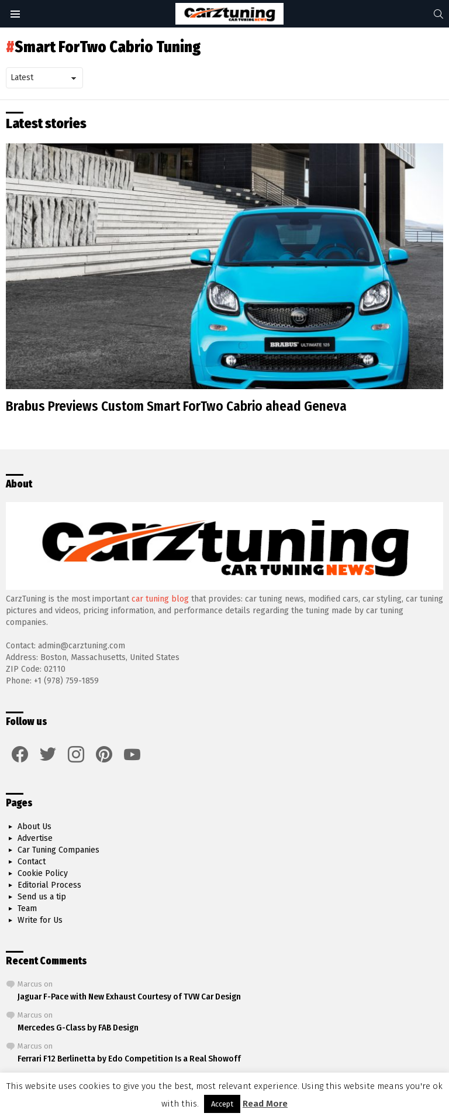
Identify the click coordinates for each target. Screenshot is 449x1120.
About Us (34, 827)
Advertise (35, 838)
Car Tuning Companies (58, 850)
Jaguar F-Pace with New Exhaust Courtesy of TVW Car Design (129, 996)
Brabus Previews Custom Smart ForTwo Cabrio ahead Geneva (176, 406)
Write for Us (40, 920)
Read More (265, 1103)
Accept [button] (222, 1104)
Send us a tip (42, 897)
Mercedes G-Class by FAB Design (78, 1027)
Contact (32, 862)
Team (27, 908)
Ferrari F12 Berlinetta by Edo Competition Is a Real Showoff (129, 1058)
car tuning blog (160, 599)
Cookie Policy (43, 873)
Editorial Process (49, 885)
